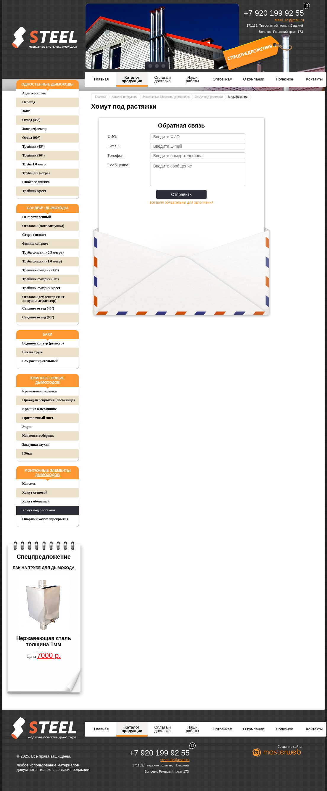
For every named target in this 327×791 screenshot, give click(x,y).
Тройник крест (34, 191)
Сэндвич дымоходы (47, 208)
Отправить (181, 194)
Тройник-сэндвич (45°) (40, 270)
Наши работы (192, 79)
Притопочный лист (37, 418)
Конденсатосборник (38, 436)
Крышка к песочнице (39, 409)
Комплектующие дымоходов (47, 380)
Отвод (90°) (31, 138)
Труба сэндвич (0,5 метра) (43, 252)
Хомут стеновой (35, 492)
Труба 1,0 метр (34, 164)
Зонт (26, 111)
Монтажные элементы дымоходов (47, 472)
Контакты (314, 79)
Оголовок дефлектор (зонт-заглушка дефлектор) (44, 299)
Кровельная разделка (39, 391)
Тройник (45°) (33, 146)
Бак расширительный (40, 361)
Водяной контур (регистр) (43, 343)
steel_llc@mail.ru (289, 20)
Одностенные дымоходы (47, 84)
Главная (101, 79)
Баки (47, 334)
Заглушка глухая (35, 444)
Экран (27, 427)
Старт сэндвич (34, 235)
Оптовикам (223, 79)
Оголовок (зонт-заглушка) (43, 226)
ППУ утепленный (36, 217)
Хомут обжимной (35, 501)
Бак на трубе (32, 352)
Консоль (29, 483)
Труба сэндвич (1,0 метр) (42, 261)
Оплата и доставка (162, 79)
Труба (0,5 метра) (36, 173)
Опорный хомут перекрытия (45, 519)
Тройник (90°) (33, 155)
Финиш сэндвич (35, 243)
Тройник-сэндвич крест (41, 288)
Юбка (27, 453)
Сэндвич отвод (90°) (38, 317)
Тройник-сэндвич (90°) (40, 279)
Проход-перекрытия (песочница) (48, 400)
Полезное (284, 79)
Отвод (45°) (31, 120)
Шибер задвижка (36, 182)
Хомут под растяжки (38, 510)
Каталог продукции (132, 79)
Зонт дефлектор (34, 129)
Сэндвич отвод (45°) (38, 308)
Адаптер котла (34, 93)
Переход (28, 102)
